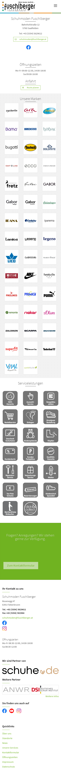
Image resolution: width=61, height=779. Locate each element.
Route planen (30, 87)
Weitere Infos (52, 696)
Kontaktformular (10, 752)
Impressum (8, 761)
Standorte (7, 738)
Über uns (6, 733)
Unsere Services (10, 747)
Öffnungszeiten (10, 757)
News (5, 742)
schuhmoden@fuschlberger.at (29, 39)
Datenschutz (8, 766)
